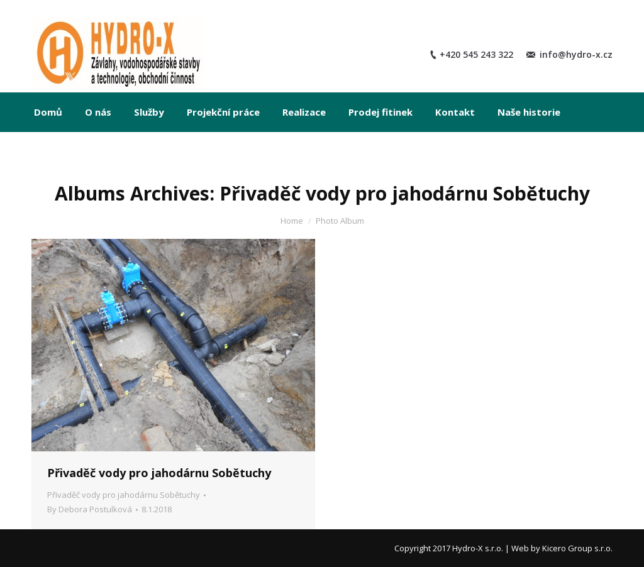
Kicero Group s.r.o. (577, 548)
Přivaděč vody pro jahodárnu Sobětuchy (159, 472)
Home (291, 220)
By (89, 509)
